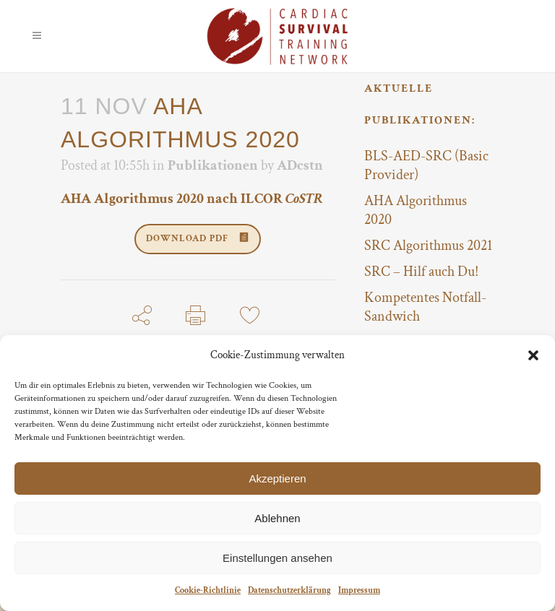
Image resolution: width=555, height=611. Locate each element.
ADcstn (300, 165)
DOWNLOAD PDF (197, 239)
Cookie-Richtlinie (208, 590)
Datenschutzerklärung (289, 590)
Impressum (359, 590)
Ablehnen (277, 518)
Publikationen (213, 165)
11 (249, 344)
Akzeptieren (277, 478)
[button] (533, 355)
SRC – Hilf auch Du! (421, 271)
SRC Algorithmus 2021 (428, 245)
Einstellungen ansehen (277, 558)
